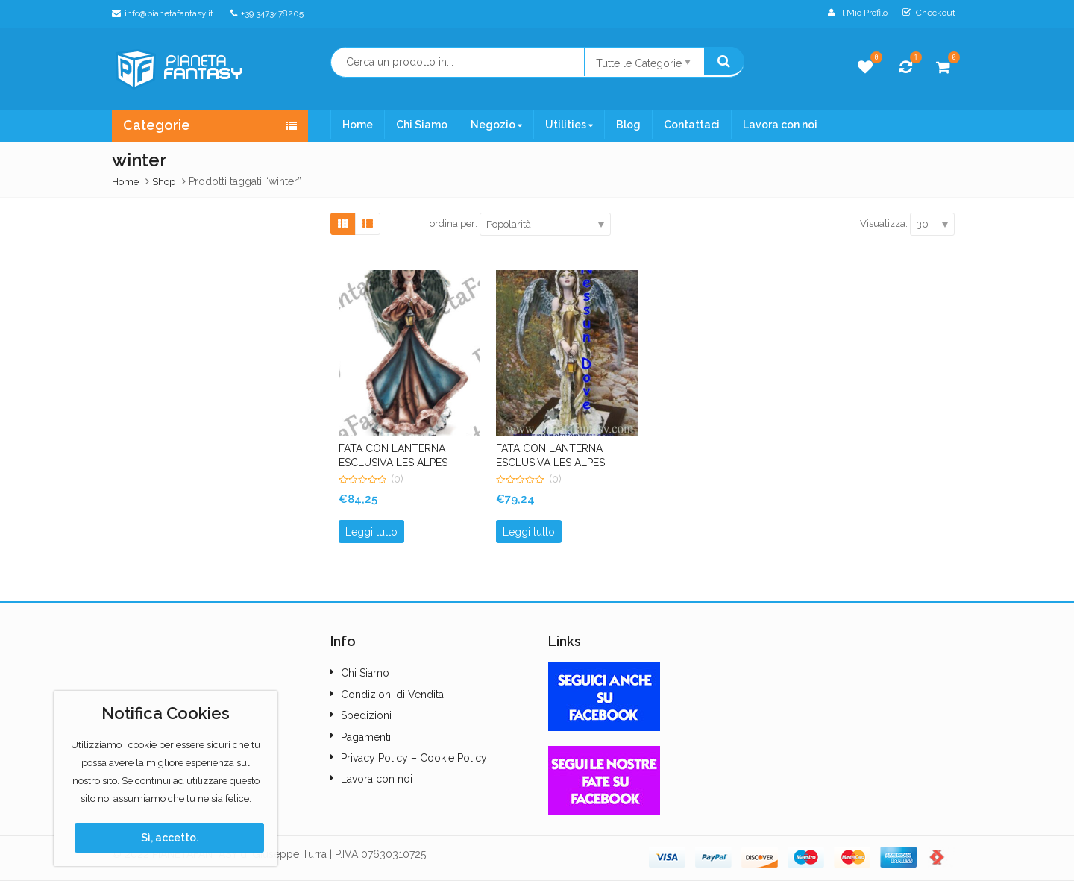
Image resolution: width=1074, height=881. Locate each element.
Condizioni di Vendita (392, 694)
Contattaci (692, 125)
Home (357, 125)
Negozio (496, 125)
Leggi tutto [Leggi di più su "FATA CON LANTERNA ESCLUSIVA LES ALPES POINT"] (529, 532)
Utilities (569, 125)
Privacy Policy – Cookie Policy (414, 758)
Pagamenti (366, 737)
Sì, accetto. (169, 838)
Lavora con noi (780, 125)
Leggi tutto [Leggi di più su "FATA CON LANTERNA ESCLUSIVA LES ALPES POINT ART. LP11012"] (371, 532)
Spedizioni (366, 715)
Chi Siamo (422, 125)
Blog (628, 125)
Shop (163, 181)
